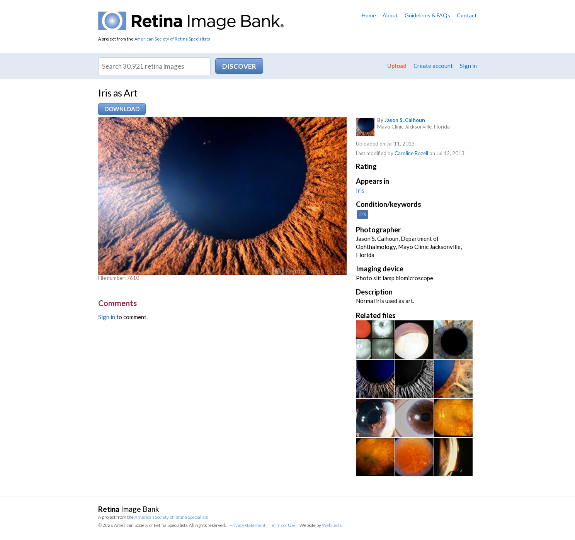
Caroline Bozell (411, 153)
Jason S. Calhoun (404, 120)
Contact (467, 15)
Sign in (468, 65)
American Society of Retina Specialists (172, 38)
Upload (397, 65)
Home (369, 15)
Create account (433, 65)
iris (362, 214)
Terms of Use (283, 525)
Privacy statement (247, 525)
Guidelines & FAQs (427, 15)
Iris (360, 190)
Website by (320, 525)
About (390, 15)
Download (121, 108)
